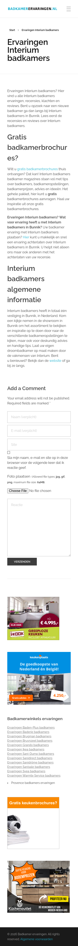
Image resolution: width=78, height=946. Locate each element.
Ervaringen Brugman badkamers (29, 736)
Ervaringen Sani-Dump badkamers (30, 753)
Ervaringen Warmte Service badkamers (34, 775)
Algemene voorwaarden (36, 939)
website (55, 361)
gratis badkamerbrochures (38, 169)
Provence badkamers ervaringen (33, 783)
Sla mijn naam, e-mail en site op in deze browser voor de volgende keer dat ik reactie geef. (37, 463)
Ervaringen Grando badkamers (28, 745)
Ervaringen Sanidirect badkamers (29, 758)
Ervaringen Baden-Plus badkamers (31, 727)
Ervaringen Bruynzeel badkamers (29, 740)
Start (12, 30)
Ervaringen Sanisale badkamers (28, 767)
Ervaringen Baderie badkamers (28, 732)
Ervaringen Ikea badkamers (25, 749)
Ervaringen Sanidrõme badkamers (30, 762)
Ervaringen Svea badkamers (26, 771)
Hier (26, 237)
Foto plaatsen (36, 479)
